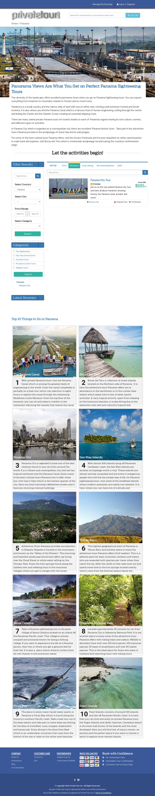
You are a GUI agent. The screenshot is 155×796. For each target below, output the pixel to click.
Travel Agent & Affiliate (66, 757)
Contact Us (38, 753)
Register (131, 2)
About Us (15, 753)
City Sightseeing (23, 248)
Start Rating (87, 162)
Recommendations (105, 162)
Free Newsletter (17, 764)
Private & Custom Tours (26, 260)
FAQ (35, 757)
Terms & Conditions (103, 789)
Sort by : (53, 162)
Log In (121, 2)
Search (27, 230)
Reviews (74, 162)
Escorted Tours (22, 256)
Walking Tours (22, 264)
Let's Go (132, 11)
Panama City (94, 198)
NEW (119, 162)
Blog (13, 760)
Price (64, 162)
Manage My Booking (102, 2)
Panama (20, 278)
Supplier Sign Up (63, 753)
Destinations (16, 757)
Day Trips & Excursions (25, 252)
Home (14, 19)
